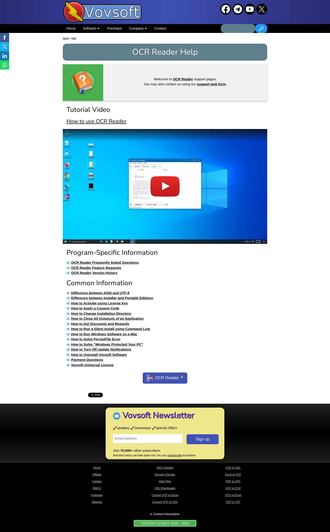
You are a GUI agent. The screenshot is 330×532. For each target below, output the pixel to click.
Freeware (97, 495)
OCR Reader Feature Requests (96, 268)
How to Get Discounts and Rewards (100, 324)
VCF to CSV (233, 488)
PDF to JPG (233, 481)
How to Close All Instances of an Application (107, 318)
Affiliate (96, 474)
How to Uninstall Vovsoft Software (99, 355)
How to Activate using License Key (99, 303)
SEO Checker (165, 467)
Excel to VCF (233, 474)
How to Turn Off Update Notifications (101, 349)
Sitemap (97, 502)
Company (138, 28)
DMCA (97, 488)
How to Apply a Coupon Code (95, 308)
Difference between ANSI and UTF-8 (100, 293)
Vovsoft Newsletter (158, 415)
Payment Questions (87, 360)
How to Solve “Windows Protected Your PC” (107, 344)
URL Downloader (165, 488)
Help (74, 38)
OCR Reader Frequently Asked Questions (105, 262)
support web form (211, 84)
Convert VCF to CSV (165, 502)
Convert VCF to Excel (165, 495)
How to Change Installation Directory (101, 313)
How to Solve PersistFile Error (95, 339)
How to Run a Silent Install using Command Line (110, 329)
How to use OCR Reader (96, 121)
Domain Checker (165, 474)
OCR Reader (165, 378)
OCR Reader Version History (94, 273)
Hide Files (165, 481)
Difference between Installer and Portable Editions (112, 298)
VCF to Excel (233, 495)
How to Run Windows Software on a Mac (104, 334)
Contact (160, 28)
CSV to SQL (233, 467)
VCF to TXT (233, 502)
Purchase (114, 28)
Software (91, 28)
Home (71, 28)
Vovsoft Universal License (92, 365)
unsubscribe (174, 455)
